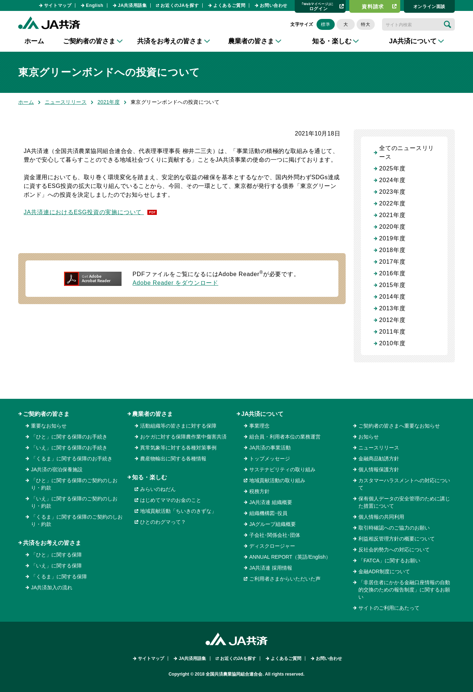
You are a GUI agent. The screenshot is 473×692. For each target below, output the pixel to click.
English (94, 5)
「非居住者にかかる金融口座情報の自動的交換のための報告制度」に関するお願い (404, 589)
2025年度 (392, 168)
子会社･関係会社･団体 (274, 535)
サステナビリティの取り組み (282, 469)
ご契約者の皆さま (46, 414)
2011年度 (392, 332)
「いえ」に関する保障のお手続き (69, 448)
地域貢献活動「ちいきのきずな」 (178, 511)
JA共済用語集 (132, 5)
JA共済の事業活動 (270, 448)
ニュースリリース (66, 102)
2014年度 (392, 297)
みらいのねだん (158, 489)
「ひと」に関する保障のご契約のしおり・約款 (74, 484)
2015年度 (392, 285)
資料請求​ (373, 6)
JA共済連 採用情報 (270, 568)
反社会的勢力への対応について (394, 550)
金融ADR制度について (384, 571)
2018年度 (392, 250)
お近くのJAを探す (179, 5)
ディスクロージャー (272, 546)
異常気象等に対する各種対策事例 (178, 448)
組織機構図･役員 (268, 513)
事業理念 (259, 426)
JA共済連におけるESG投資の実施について (84, 212)
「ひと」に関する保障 (56, 555)
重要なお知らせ (49, 426)
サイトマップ (58, 5)
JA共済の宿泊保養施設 (57, 469)
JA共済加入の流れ (51, 587)
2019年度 (392, 238)
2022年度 (392, 203)
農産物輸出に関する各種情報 (173, 458)
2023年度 (392, 192)
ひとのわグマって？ (163, 522)
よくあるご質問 (229, 5)
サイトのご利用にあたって (389, 608)
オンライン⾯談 (429, 6)
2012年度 (392, 320)
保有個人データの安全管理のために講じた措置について (404, 502)
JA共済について (262, 414)
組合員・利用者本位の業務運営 (285, 437)
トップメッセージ (269, 458)
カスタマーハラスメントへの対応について (404, 484)
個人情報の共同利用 (381, 517)
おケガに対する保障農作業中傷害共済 (183, 437)
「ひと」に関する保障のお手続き (69, 437)
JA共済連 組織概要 (270, 502)
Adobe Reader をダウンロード (175, 283)
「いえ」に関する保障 (56, 566)
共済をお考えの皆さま (52, 543)
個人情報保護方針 (378, 469)
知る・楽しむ (149, 477)
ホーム (34, 41)
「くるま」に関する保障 (59, 576)
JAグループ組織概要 (272, 524)
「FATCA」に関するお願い (389, 560)
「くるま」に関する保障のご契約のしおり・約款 (77, 520)
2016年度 (392, 273)
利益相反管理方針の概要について (396, 539)
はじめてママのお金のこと (170, 500)
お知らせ (368, 437)
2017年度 (392, 262)
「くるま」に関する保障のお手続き (71, 458)
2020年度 (392, 227)
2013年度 (392, 308)
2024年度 (392, 180)
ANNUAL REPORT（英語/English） (290, 557)
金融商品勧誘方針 (378, 458)
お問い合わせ (273, 5)
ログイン (318, 6)
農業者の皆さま (152, 414)
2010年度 (392, 343)
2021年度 (109, 102)
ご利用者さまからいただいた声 (285, 579)
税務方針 (259, 491)
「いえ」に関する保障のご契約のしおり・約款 (74, 502)
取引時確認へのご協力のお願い (394, 528)
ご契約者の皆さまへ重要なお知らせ (399, 426)
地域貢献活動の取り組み (277, 480)
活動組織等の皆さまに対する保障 (178, 426)
